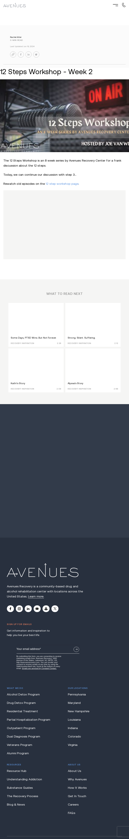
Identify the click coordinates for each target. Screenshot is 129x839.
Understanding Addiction (24, 741)
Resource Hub (16, 733)
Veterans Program (19, 707)
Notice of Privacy (89, 825)
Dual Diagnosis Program (23, 698)
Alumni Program (18, 715)
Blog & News (16, 766)
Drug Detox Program (21, 665)
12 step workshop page (62, 183)
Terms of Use (68, 825)
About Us (74, 733)
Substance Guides (20, 750)
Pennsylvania (77, 656)
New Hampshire (78, 673)
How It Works (77, 750)
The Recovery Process (22, 758)
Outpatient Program (21, 690)
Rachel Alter (16, 37)
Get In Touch (77, 758)
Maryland (74, 665)
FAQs (71, 775)
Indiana (73, 690)
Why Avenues (77, 741)
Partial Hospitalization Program (28, 682)
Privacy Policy (113, 825)
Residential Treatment (22, 673)
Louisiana (74, 682)
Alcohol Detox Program (23, 656)
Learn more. (36, 596)
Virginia (72, 707)
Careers (73, 766)
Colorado (74, 698)
